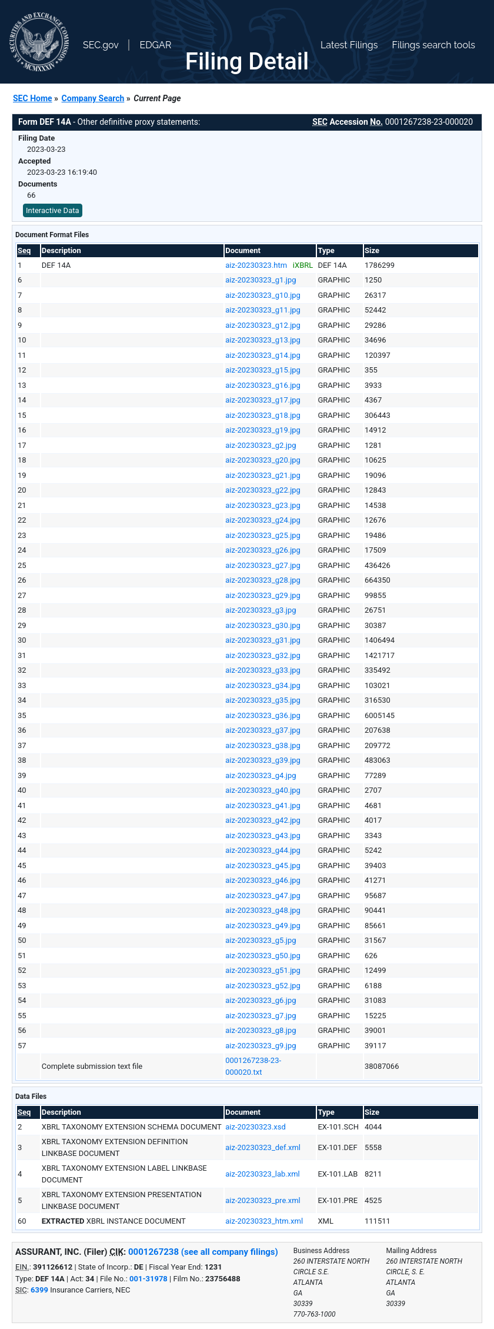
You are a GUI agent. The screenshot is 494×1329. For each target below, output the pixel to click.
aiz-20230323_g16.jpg (263, 385)
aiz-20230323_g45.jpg (263, 865)
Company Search (93, 98)
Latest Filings (349, 45)
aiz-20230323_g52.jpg (263, 985)
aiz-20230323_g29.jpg (263, 595)
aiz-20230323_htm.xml (264, 1221)
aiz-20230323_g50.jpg (263, 955)
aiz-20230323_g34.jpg (263, 685)
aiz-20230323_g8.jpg (260, 1030)
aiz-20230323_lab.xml (262, 1173)
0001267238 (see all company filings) (203, 1252)
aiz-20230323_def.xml (263, 1147)
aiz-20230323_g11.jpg (263, 309)
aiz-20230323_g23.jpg (263, 505)
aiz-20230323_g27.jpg (263, 565)
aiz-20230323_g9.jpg (260, 1045)
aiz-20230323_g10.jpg (263, 295)
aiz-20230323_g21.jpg (263, 475)
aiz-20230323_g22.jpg (263, 490)
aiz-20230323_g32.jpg (263, 655)
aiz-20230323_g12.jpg (263, 325)
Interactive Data (52, 210)
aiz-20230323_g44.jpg (263, 850)
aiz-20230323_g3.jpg (260, 610)
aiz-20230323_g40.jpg (263, 790)
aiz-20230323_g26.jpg (263, 550)
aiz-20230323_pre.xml (263, 1200)
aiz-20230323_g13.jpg (263, 339)
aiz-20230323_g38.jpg (263, 745)
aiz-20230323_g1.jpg (260, 279)
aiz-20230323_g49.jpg (263, 925)
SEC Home (32, 98)
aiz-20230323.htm (256, 265)
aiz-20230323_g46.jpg (263, 880)
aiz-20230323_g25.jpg (263, 535)
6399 (39, 1289)
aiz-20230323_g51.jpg (263, 970)
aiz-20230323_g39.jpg (263, 760)
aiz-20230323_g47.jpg (263, 895)
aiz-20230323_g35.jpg (263, 700)
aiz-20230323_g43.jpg (263, 835)
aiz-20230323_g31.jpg (263, 640)
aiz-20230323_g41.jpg (263, 805)
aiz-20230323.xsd (255, 1126)
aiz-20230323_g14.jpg (263, 355)
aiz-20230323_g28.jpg (263, 580)
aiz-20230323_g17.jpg (263, 400)
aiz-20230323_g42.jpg (263, 820)
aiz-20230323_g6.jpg (260, 1000)
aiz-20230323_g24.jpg (263, 520)
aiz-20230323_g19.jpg (263, 430)
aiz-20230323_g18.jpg (263, 415)
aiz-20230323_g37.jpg (263, 730)
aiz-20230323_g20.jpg (263, 460)
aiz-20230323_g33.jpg (263, 670)
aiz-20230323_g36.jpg (263, 715)
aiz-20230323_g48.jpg (263, 910)
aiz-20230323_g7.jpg (260, 1015)
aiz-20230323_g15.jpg (263, 370)
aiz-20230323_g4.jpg (260, 775)
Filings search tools (433, 45)
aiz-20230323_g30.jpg (263, 625)
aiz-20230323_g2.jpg (260, 445)
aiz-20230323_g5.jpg (260, 940)
